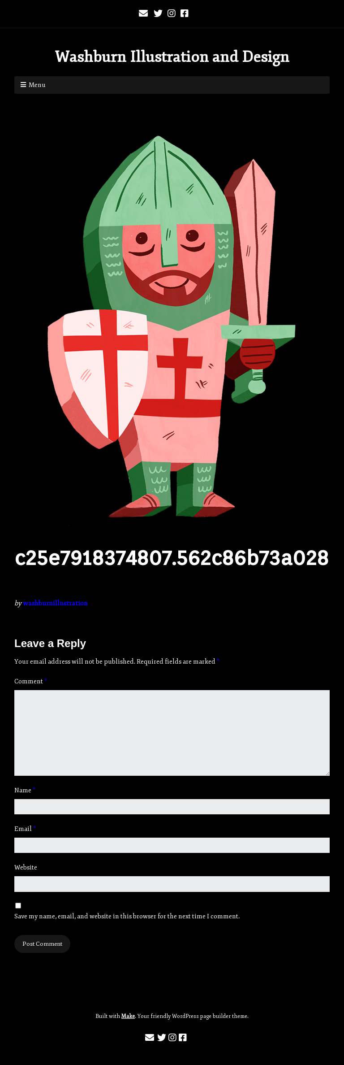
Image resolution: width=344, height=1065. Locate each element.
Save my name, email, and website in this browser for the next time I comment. (127, 916)
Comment (30, 681)
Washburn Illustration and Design (172, 57)
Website (25, 867)
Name (24, 790)
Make (128, 1016)
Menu (37, 85)
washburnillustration (55, 603)
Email (25, 829)
